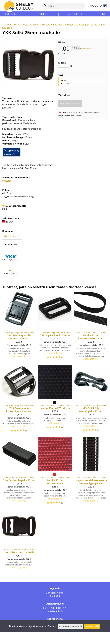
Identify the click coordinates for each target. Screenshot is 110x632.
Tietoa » (52, 626)
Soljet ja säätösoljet (78, 24)
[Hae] (63, 6)
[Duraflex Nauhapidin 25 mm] (19, 472)
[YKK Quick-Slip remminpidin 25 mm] (91, 400)
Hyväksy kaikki (92, 626)
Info (104, 14)
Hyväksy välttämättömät (70, 626)
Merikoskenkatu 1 (55, 592)
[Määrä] (63, 66)
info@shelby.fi (55, 611)
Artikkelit (75, 14)
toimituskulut (86, 48)
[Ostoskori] (100, 5)
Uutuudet (42, 14)
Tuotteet (8, 14)
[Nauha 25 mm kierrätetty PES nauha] (91, 327)
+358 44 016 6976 (58, 608)
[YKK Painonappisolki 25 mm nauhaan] (19, 327)
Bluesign (6, 180)
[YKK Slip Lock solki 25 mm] (55, 327)
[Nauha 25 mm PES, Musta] (55, 400)
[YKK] (11, 264)
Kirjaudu (93, 5)
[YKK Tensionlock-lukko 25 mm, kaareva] (19, 400)
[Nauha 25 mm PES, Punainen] (55, 472)
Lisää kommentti (12, 236)
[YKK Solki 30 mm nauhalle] (19, 540)
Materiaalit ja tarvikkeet (27, 24)
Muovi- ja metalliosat (54, 24)
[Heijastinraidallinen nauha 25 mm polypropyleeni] (91, 472)
